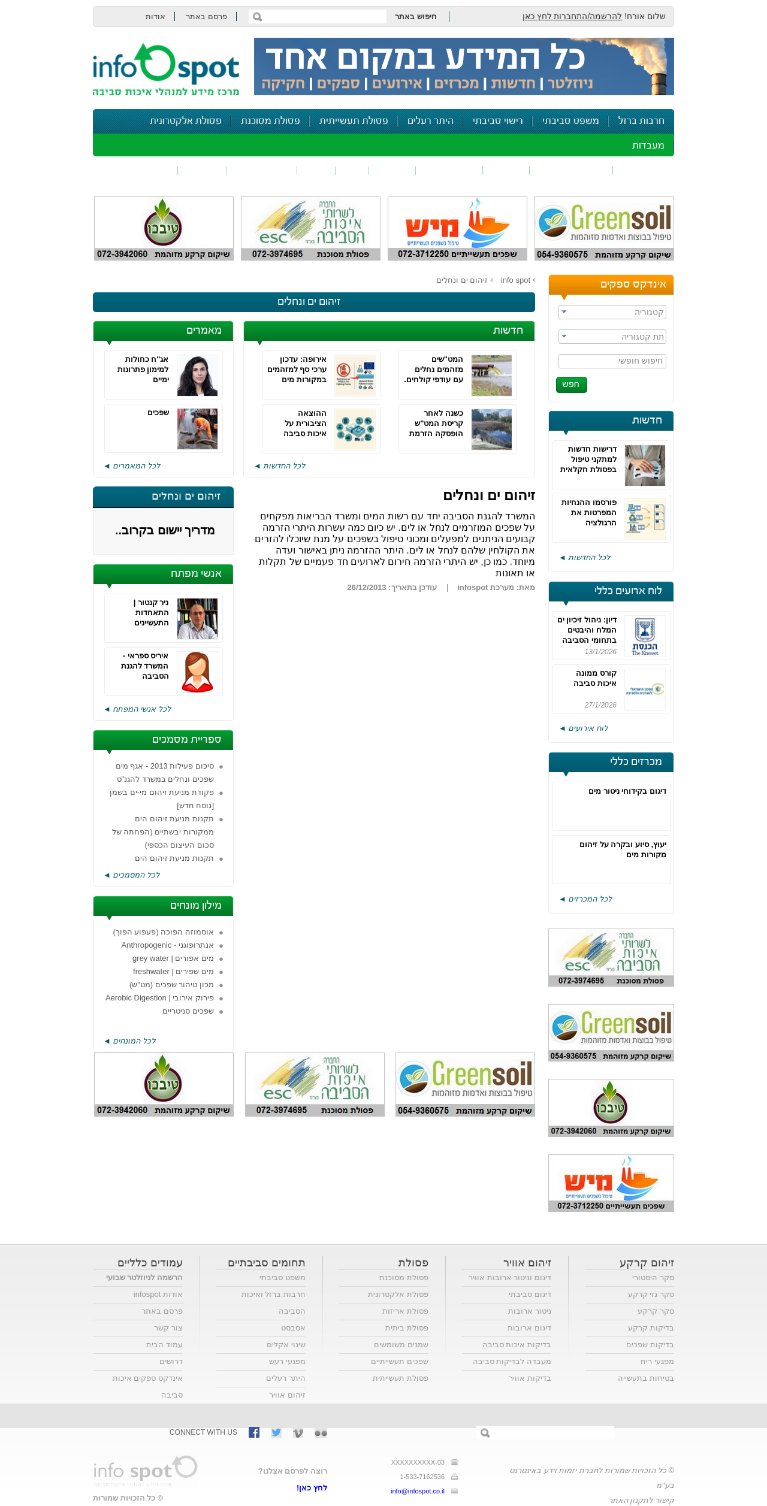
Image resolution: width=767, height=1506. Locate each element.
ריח (352, 170)
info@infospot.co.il (418, 1491)
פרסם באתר (206, 16)
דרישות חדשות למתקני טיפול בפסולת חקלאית (588, 459)
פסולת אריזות (405, 1311)
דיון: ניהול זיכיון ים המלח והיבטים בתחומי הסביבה (587, 630)
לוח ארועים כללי (628, 591)
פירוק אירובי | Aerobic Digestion (159, 997)
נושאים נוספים (139, 170)
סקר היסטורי (653, 1277)
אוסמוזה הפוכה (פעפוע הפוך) (164, 931)
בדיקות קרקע (651, 1327)
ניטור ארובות (529, 1311)
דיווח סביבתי (262, 170)
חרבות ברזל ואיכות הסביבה (273, 1303)
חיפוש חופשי (640, 360)
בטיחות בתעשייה (646, 1378)
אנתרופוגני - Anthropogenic (168, 945)
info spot (515, 280)
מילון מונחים (196, 906)
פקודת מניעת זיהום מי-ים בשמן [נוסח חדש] (162, 799)
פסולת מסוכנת (270, 121)
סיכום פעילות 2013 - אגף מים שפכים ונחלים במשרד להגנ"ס (165, 772)
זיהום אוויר (643, 170)
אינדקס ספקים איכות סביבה (148, 1386)
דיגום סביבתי (530, 1294)
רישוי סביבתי (498, 121)
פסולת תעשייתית (353, 121)
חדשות (647, 421)
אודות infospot (158, 1294)
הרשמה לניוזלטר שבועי (144, 1277)
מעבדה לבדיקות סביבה (512, 1361)
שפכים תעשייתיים (399, 1361)
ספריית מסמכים (187, 740)
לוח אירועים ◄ (583, 728)
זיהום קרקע (449, 170)
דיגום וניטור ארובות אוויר (510, 1277)
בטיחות (202, 170)
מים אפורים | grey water (173, 958)
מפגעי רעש (287, 1361)
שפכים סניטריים (188, 1010)
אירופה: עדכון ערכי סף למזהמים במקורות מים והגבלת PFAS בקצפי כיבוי (297, 379)
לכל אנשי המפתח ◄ (137, 708)
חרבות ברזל (641, 121)
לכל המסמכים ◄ (131, 874)
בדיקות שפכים (650, 1344)
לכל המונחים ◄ (129, 1040)
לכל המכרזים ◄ (585, 898)
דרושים (171, 1361)
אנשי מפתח (196, 574)
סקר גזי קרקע (651, 1294)
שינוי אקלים (286, 1344)
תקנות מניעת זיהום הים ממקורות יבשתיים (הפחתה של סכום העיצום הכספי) (163, 831)
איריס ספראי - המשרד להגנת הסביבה (145, 666)
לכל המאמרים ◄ (131, 465)
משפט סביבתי (570, 121)
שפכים (506, 170)
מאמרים (204, 331)
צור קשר (168, 1327)
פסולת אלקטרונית (186, 121)
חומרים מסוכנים (571, 170)
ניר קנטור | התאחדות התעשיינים (151, 612)
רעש (316, 170)
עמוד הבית (164, 1344)
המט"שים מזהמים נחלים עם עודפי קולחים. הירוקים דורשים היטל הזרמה (433, 379)
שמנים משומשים (401, 1344)
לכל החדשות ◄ (584, 557)
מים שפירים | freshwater (173, 971)
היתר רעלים (430, 121)
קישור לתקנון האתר (641, 1500)
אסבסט (293, 1327)
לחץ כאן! (312, 1487)
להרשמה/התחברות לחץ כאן (573, 16)
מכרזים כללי (636, 762)
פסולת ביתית (406, 1327)
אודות (155, 16)
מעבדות (648, 146)
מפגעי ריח (657, 1361)
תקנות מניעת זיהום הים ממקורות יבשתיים (174, 865)
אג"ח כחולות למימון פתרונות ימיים (143, 369)
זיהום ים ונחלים (462, 280)
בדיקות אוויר (530, 1378)
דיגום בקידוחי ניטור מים (627, 791)
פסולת (392, 170)
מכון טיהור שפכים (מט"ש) (171, 984)
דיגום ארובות (529, 1327)
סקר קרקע (656, 1311)
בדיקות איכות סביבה (516, 1344)
